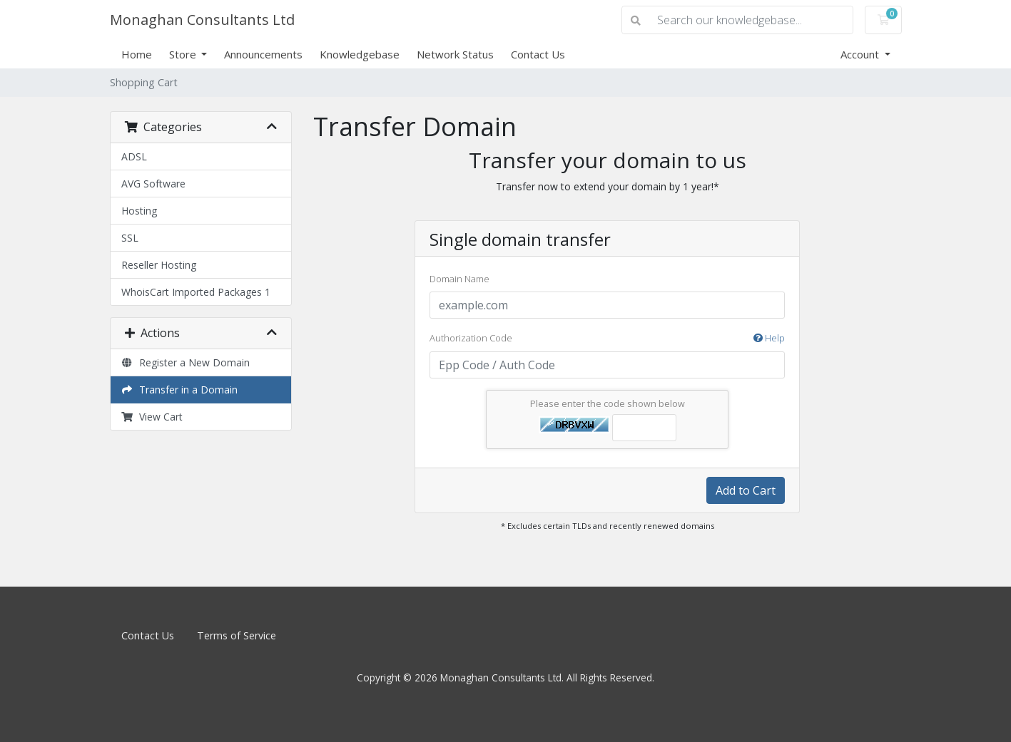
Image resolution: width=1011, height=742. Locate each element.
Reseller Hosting (158, 265)
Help (769, 337)
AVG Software (153, 183)
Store (184, 54)
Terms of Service (236, 635)
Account (861, 54)
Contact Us (538, 54)
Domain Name (459, 278)
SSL (129, 237)
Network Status (455, 54)
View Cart (152, 416)
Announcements (263, 54)
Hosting (139, 210)
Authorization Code (607, 338)
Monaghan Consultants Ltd (202, 19)
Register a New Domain (185, 362)
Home (136, 54)
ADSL (134, 156)
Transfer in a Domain (179, 389)
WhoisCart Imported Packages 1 (195, 292)
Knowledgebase (360, 54)
